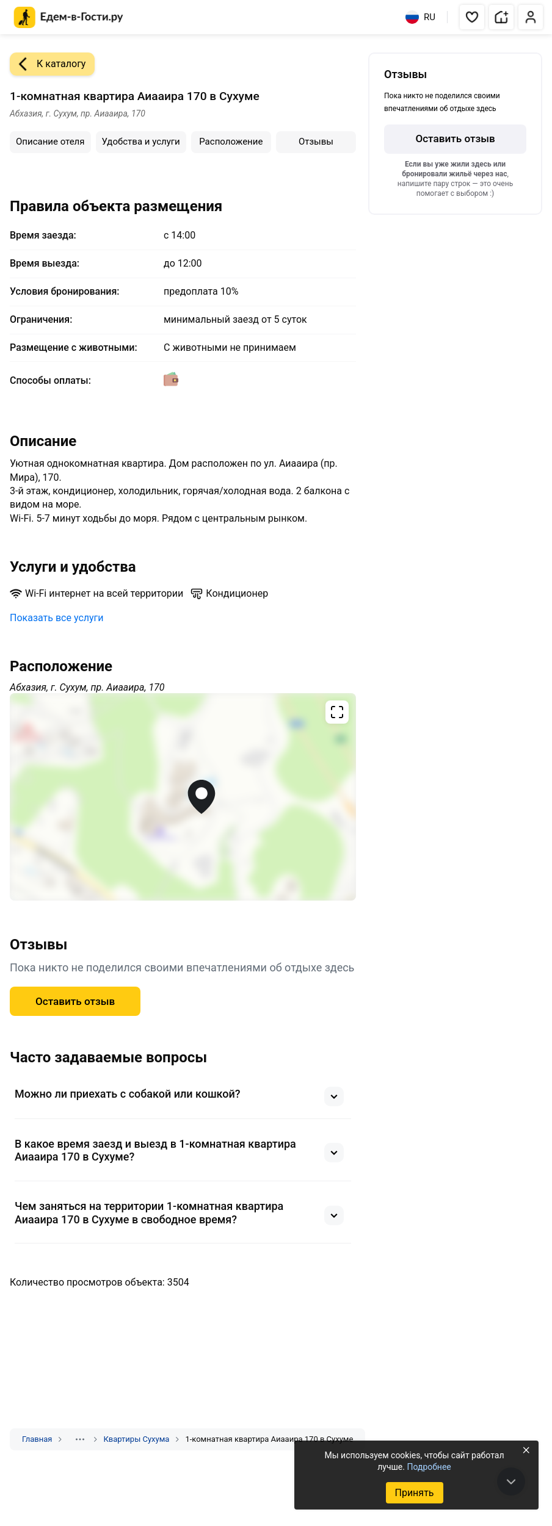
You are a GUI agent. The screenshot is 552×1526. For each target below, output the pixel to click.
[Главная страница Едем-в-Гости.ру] (68, 17)
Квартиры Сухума (136, 1439)
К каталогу (47, 64)
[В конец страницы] (511, 1481)
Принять (414, 1493)
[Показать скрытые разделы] (80, 1439)
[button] (472, 17)
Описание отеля (50, 141)
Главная (37, 1439)
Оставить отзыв (75, 1001)
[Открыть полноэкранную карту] (183, 797)
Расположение (231, 141)
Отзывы (316, 141)
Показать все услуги (57, 618)
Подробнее (429, 1467)
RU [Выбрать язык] (420, 17)
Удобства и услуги (141, 141)
